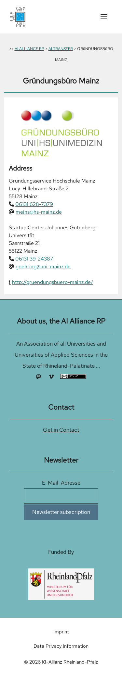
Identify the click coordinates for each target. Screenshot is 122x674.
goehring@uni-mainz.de (43, 266)
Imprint (61, 632)
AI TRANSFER (60, 48)
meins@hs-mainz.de (39, 212)
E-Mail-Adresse (61, 482)
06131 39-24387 (34, 258)
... (98, 365)
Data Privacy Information (61, 646)
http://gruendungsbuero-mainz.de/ (52, 282)
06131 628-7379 (34, 204)
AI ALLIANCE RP (29, 48)
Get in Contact (61, 429)
